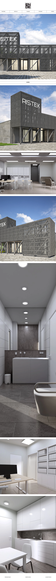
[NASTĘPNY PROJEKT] (46, 577)
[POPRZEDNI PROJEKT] (10, 577)
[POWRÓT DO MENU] (28, 577)
